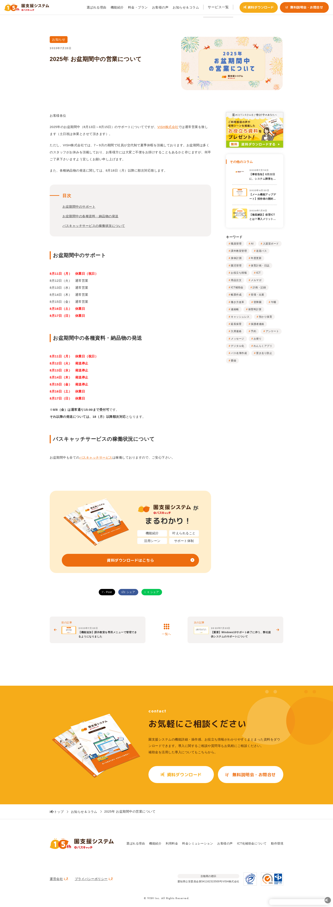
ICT (258, 272)
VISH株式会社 (167, 127)
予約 (253, 331)
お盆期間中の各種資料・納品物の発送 (90, 216)
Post (107, 592)
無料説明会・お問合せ (304, 7)
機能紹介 (155, 843)
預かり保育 (265, 316)
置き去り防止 (264, 353)
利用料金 (172, 843)
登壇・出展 (257, 294)
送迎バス (261, 250)
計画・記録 (259, 287)
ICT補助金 (237, 287)
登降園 (258, 302)
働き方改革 (237, 302)
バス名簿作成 (239, 353)
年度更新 (256, 258)
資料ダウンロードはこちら (130, 560)
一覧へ (166, 634)
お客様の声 (225, 843)
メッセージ (237, 338)
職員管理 (236, 243)
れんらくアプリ (263, 345)
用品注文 (236, 280)
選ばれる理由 (135, 843)
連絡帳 (235, 309)
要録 (233, 360)
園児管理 (236, 265)
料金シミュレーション (197, 843)
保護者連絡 (257, 324)
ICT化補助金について (252, 843)
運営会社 (59, 879)
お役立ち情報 (239, 272)
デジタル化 (237, 345)
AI (252, 243)
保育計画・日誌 (260, 265)
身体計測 (236, 258)
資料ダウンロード (258, 7)
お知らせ (58, 39)
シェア (128, 592)
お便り (258, 338)
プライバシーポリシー (94, 879)
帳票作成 (236, 294)
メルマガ (256, 280)
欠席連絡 (236, 331)
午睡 (273, 302)
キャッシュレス (240, 316)
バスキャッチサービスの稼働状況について (93, 225)
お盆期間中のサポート (78, 206)
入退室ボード (271, 243)
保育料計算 (255, 309)
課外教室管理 (239, 250)
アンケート (272, 331)
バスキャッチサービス (95, 457)
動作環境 (277, 843)
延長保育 (236, 324)
